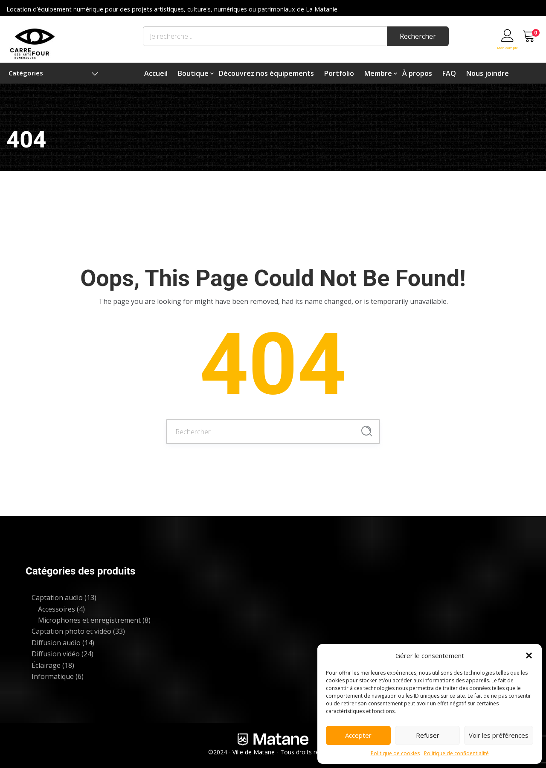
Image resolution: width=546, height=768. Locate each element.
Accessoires (56, 609)
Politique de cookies (395, 753)
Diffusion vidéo (56, 653)
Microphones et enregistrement (89, 620)
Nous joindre (487, 73)
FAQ (449, 73)
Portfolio (339, 73)
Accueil (156, 73)
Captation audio (57, 597)
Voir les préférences (499, 735)
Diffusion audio (56, 642)
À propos (417, 73)
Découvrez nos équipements (266, 73)
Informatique (53, 676)
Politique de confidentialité (456, 753)
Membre (378, 73)
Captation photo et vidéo (71, 631)
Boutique (193, 73)
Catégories (53, 73)
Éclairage (46, 665)
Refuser (427, 735)
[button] (529, 655)
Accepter (358, 735)
